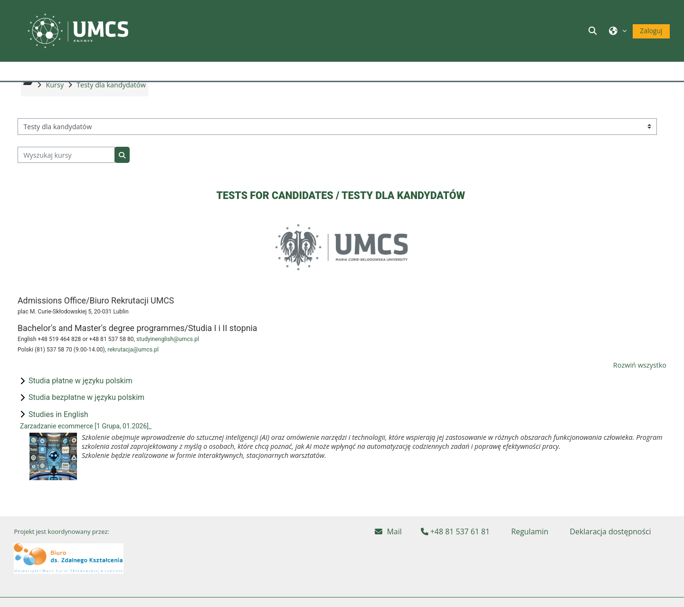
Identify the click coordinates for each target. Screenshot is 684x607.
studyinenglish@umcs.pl (167, 359)
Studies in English (58, 434)
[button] (594, 31)
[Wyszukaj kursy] (66, 175)
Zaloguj (651, 30)
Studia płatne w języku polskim (80, 401)
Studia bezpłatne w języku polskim (86, 417)
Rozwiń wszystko (639, 385)
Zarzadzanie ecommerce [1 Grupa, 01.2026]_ (86, 446)
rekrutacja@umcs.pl (133, 370)
